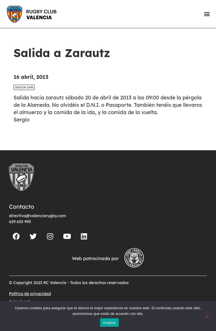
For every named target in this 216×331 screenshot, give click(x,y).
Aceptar (109, 323)
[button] (206, 14)
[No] (207, 315)
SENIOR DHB (24, 97)
